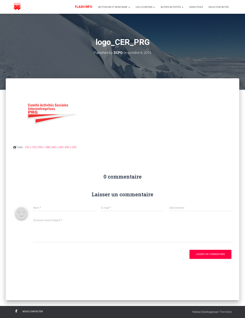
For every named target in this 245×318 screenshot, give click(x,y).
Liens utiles (196, 7)
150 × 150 (30, 147)
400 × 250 (70, 147)
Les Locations (145, 7)
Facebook (16, 311)
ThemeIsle (225, 311)
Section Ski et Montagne (114, 7)
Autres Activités (172, 7)
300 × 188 (44, 147)
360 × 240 (57, 147)
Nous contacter (219, 7)
